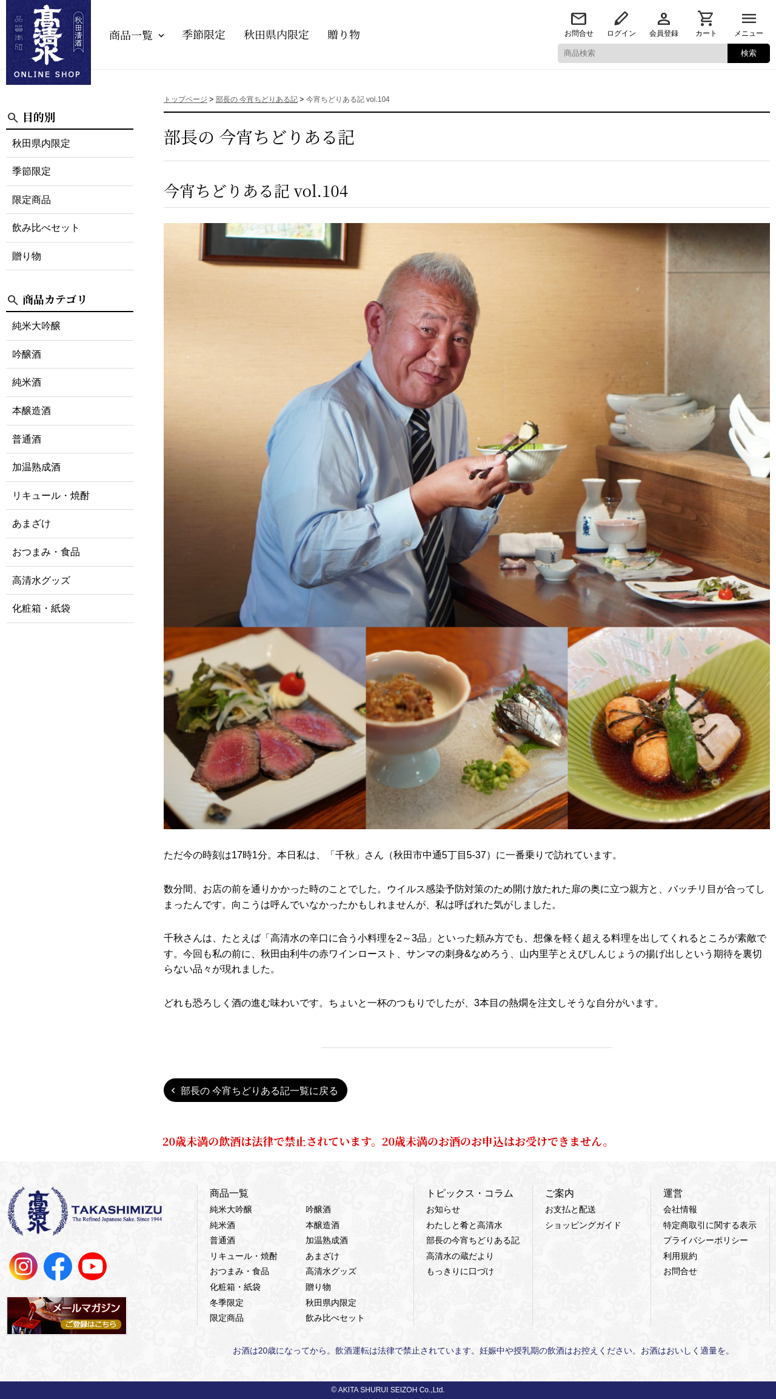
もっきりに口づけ (460, 1271)
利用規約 (680, 1256)
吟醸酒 (26, 354)
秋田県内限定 (276, 34)
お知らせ (443, 1209)
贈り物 (343, 34)
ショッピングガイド (583, 1225)
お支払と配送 (570, 1209)
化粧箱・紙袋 (41, 608)
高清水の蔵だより (460, 1256)
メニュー (748, 33)
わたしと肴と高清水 (464, 1225)
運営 (673, 1193)
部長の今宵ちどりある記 (473, 1240)
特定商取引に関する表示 (710, 1225)
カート (706, 33)
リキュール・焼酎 (51, 495)
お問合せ (579, 33)
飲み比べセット (46, 227)
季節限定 (204, 34)
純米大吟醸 (36, 326)
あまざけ (31, 523)
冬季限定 (227, 1302)
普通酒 (26, 439)
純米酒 (26, 382)
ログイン (621, 33)
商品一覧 (131, 34)
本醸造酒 (31, 411)
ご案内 (559, 1193)
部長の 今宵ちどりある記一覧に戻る (259, 1091)
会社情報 (680, 1209)
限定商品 (31, 200)
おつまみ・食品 (46, 552)
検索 (749, 53)
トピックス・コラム (469, 1193)
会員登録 (663, 33)
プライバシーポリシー (705, 1240)
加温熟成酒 (36, 467)
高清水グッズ (41, 580)
